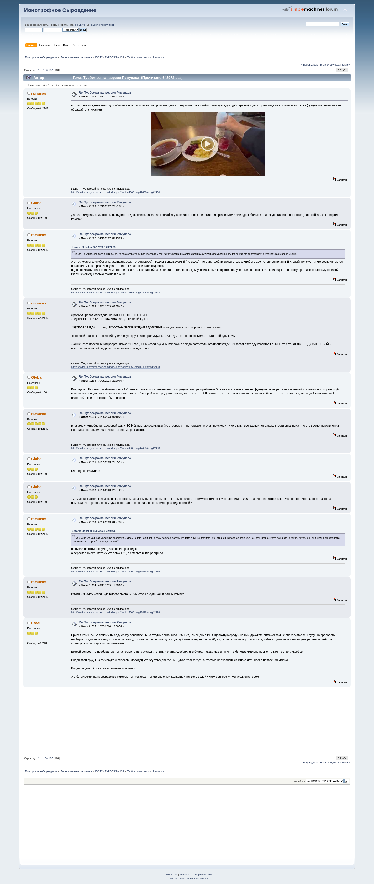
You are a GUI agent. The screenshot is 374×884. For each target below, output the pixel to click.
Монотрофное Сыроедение (59, 10)
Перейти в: (300, 781)
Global (36, 203)
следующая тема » (338, 64)
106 (45, 70)
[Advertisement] (166, 720)
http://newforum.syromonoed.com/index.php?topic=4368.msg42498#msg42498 (115, 192)
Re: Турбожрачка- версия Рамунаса (105, 92)
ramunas (38, 93)
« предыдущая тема (313, 64)
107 (50, 70)
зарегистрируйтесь (102, 24)
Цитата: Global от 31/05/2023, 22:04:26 (94, 531)
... (41, 70)
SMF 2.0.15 (171, 874)
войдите (80, 24)
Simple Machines (203, 874)
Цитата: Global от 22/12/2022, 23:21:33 (94, 247)
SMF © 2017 (186, 874)
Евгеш (36, 623)
